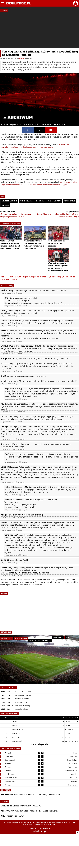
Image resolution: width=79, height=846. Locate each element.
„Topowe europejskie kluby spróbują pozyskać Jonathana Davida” (15, 215)
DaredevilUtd (6, 320)
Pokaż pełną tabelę (39, 744)
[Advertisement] (39, 29)
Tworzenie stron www (15, 816)
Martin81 (4, 522)
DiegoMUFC (9, 388)
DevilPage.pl (54, 579)
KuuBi (6, 454)
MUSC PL (37, 806)
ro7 (2, 416)
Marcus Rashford (54, 201)
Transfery (5, 205)
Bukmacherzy (35, 811)
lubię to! (20, 293)
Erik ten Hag (40, 201)
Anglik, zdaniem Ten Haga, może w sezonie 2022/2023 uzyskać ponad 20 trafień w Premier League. (39, 183)
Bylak (3, 290)
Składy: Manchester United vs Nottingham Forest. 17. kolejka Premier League (58, 215)
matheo (21, 58)
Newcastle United (20, 811)
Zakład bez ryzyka (50, 811)
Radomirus (9, 499)
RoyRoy (4, 404)
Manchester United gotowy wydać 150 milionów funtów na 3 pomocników (35, 240)
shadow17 (5, 330)
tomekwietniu (10, 535)
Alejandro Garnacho (9, 201)
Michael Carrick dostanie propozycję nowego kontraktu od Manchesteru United (11, 240)
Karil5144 (5, 560)
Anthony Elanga (26, 201)
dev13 (3, 376)
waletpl (4, 515)
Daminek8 (5, 467)
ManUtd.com (26, 806)
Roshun (4, 444)
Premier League (69, 201)
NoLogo (4, 358)
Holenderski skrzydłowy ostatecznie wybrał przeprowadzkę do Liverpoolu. (35, 145)
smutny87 (5, 426)
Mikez (3, 310)
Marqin (4, 567)
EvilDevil (4, 346)
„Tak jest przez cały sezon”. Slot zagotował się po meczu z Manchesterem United (58, 263)
